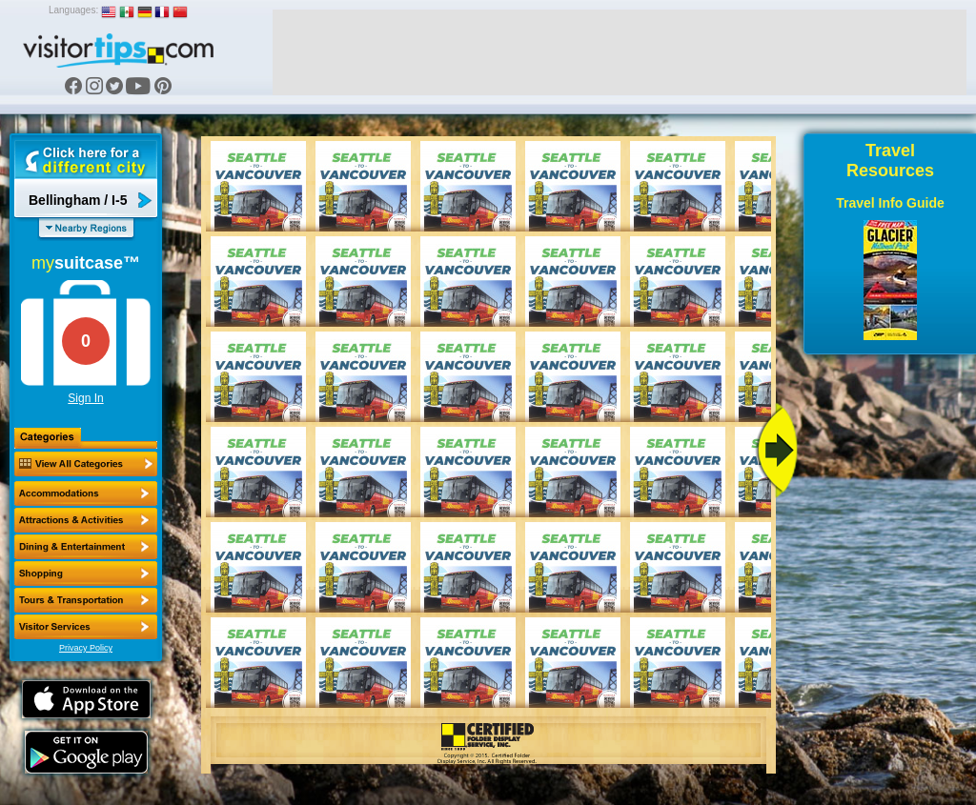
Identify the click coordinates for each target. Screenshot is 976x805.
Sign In (85, 398)
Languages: (73, 10)
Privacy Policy (85, 648)
